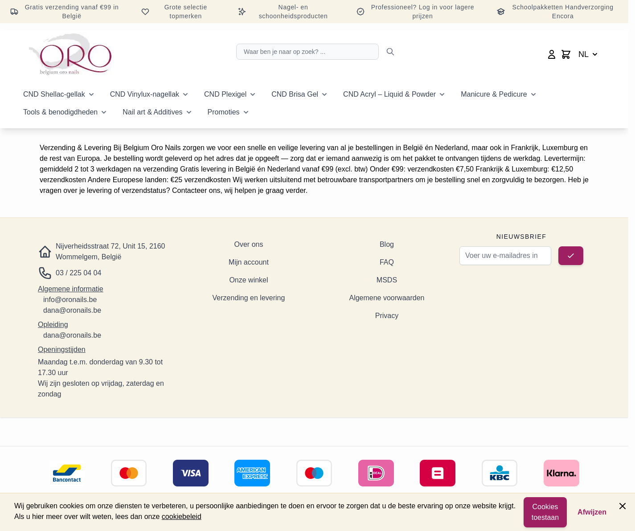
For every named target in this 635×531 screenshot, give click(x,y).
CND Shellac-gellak (54, 94)
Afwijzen (592, 512)
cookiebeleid (181, 516)
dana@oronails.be (72, 310)
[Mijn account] (552, 54)
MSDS (387, 280)
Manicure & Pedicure (494, 94)
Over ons (248, 244)
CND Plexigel (225, 94)
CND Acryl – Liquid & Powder (389, 94)
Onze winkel (248, 280)
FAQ (387, 262)
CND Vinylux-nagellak (144, 94)
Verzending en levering (249, 298)
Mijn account (249, 262)
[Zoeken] (390, 52)
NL (588, 54)
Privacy (386, 315)
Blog (387, 244)
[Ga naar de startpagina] (70, 54)
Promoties (224, 112)
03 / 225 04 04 (78, 273)
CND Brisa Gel (294, 94)
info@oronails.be (70, 299)
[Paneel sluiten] (622, 506)
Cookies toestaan (545, 512)
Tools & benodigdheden (60, 112)
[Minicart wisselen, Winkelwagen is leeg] (566, 54)
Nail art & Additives (152, 112)
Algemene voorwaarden (386, 298)
